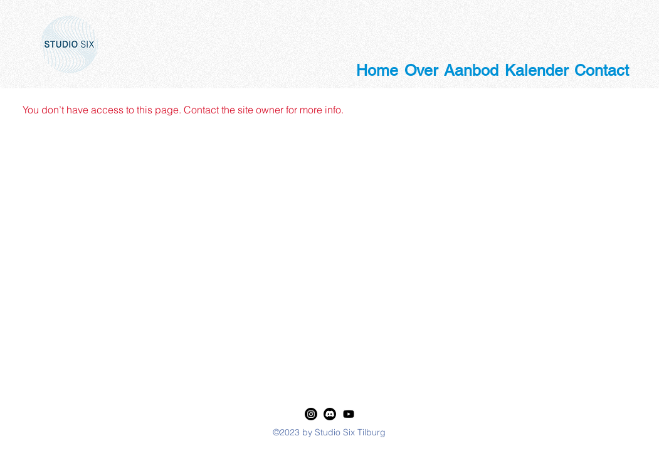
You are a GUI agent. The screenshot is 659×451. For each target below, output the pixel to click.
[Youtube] (348, 414)
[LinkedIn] (311, 414)
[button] (421, 66)
